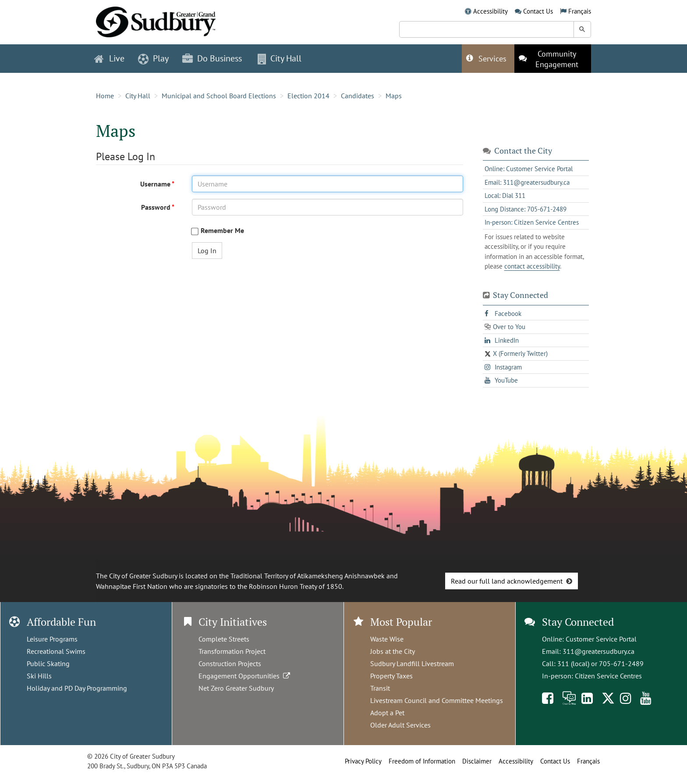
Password (156, 207)
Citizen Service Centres (608, 675)
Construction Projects (229, 663)
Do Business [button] (212, 58)
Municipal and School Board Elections (219, 95)
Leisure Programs (52, 639)
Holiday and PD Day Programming (77, 688)
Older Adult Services (400, 725)
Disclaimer (477, 761)
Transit (380, 688)
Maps (394, 95)
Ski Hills (39, 675)
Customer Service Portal (601, 639)
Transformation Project (232, 651)
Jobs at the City (392, 651)
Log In (207, 250)
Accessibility (490, 11)
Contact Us (538, 11)
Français (579, 11)
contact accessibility (532, 266)
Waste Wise (387, 639)
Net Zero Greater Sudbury (236, 688)
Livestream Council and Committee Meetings (436, 700)
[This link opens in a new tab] (552, 58)
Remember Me (222, 230)
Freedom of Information (422, 761)
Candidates (357, 95)
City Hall (137, 95)
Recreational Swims (56, 651)
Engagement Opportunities (245, 675)
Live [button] (109, 58)
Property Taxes (391, 675)
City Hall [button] (279, 58)
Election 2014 (308, 95)
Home (105, 95)
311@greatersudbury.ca (598, 651)
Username (156, 183)
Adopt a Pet (387, 712)
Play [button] (153, 58)
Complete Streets (223, 639)
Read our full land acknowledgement (507, 581)
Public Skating (48, 663)
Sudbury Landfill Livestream (412, 663)
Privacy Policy (363, 761)
